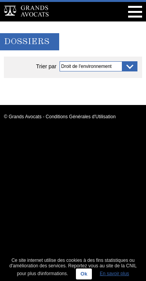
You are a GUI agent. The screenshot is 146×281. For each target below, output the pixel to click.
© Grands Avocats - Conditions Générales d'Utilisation (60, 116)
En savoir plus (114, 273)
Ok (84, 274)
